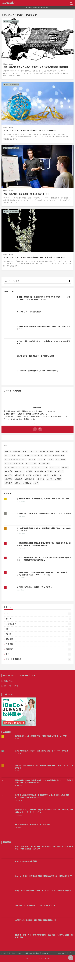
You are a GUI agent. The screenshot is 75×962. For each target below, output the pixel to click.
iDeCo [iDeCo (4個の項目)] (65, 451)
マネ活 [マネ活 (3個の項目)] (65, 467)
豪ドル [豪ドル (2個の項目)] (18, 483)
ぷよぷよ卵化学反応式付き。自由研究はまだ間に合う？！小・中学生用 (44, 513)
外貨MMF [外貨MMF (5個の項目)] (60, 471)
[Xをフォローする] (35, 429)
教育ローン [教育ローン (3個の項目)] (57, 475)
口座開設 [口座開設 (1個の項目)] (50, 471)
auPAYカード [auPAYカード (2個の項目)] (16, 451)
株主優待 (38, 639)
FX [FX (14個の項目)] (58, 451)
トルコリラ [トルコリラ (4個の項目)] (55, 467)
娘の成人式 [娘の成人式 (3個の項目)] (20, 475)
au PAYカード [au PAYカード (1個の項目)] (29, 451)
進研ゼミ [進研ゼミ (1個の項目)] (28, 483)
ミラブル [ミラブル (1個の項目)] (9, 471)
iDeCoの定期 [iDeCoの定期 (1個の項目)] (10, 455)
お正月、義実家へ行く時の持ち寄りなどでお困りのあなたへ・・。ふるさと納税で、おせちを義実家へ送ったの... (44, 298)
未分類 (38, 634)
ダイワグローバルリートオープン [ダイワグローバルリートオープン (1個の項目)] (18, 467)
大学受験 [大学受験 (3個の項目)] (9, 475)
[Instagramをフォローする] (40, 429)
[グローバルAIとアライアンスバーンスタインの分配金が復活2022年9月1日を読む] (37, 48)
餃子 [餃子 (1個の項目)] (36, 483)
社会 (38, 654)
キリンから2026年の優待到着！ (29, 312)
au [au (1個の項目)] (7, 451)
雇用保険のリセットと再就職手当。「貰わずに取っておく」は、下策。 (44, 499)
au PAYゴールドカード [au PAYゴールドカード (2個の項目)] (45, 451)
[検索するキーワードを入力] (37, 281)
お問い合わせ (8, 681)
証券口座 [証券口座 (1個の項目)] (9, 483)
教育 (38, 629)
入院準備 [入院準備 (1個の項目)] (39, 471)
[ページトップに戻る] (70, 957)
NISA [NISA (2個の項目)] (21, 455)
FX (38, 614)
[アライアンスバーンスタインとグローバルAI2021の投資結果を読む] (37, 112)
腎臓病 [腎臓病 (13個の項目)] (59, 479)
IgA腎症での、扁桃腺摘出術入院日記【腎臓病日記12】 (38, 371)
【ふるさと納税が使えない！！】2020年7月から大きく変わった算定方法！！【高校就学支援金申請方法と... (44, 559)
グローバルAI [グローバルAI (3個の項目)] (31, 463)
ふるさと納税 (38, 624)
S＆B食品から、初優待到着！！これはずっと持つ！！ (37, 356)
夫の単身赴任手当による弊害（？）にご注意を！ (35, 587)
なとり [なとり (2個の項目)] (48, 455)
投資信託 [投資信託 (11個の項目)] (38, 475)
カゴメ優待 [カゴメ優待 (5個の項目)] (61, 459)
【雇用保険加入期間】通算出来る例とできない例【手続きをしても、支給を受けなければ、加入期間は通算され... (44, 544)
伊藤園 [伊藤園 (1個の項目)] (30, 471)
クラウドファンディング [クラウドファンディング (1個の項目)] (14, 463)
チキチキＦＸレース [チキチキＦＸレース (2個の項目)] (40, 467)
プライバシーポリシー (11, 686)
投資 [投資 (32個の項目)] (29, 475)
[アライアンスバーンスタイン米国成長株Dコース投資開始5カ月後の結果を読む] (37, 239)
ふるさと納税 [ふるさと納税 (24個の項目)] (59, 455)
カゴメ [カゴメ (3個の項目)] (51, 459)
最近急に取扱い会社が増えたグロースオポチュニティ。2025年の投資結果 (43, 891)
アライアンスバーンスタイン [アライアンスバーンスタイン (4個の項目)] (16, 459)
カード (38, 619)
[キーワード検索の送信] (69, 281)
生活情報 (38, 644)
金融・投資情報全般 (38, 659)
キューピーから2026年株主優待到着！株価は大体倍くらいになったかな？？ (44, 876)
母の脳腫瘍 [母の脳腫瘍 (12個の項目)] (30, 479)
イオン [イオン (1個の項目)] (32, 459)
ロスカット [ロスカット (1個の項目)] (20, 471)
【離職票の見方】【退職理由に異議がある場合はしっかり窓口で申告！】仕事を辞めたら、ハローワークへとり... (42, 573)
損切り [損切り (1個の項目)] (47, 475)
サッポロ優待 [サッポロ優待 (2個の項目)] (45, 463)
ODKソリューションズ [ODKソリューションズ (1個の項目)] (34, 455)
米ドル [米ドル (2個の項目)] (50, 479)
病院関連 (38, 649)
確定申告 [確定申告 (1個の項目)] (41, 479)
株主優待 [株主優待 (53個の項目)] (9, 479)
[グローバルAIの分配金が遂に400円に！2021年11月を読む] (37, 175)
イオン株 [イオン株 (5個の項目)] (42, 459)
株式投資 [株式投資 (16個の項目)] (19, 479)
